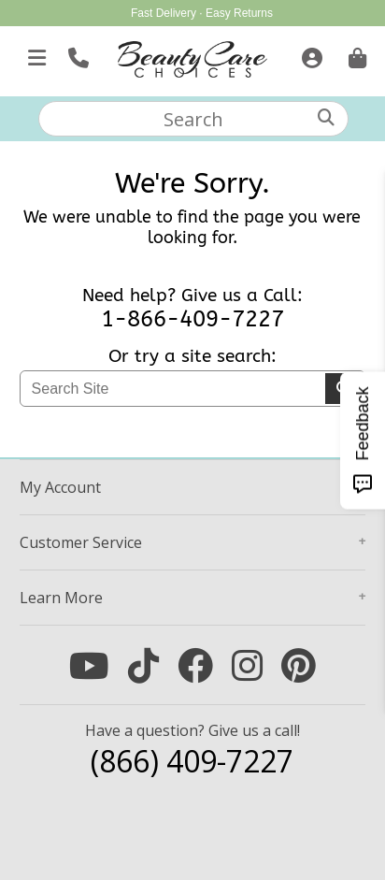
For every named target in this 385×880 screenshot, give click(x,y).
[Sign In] (310, 54)
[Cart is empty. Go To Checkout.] (355, 54)
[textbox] (193, 119)
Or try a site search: (192, 356)
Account (60, 487)
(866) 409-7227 (192, 761)
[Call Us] (76, 54)
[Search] (326, 117)
